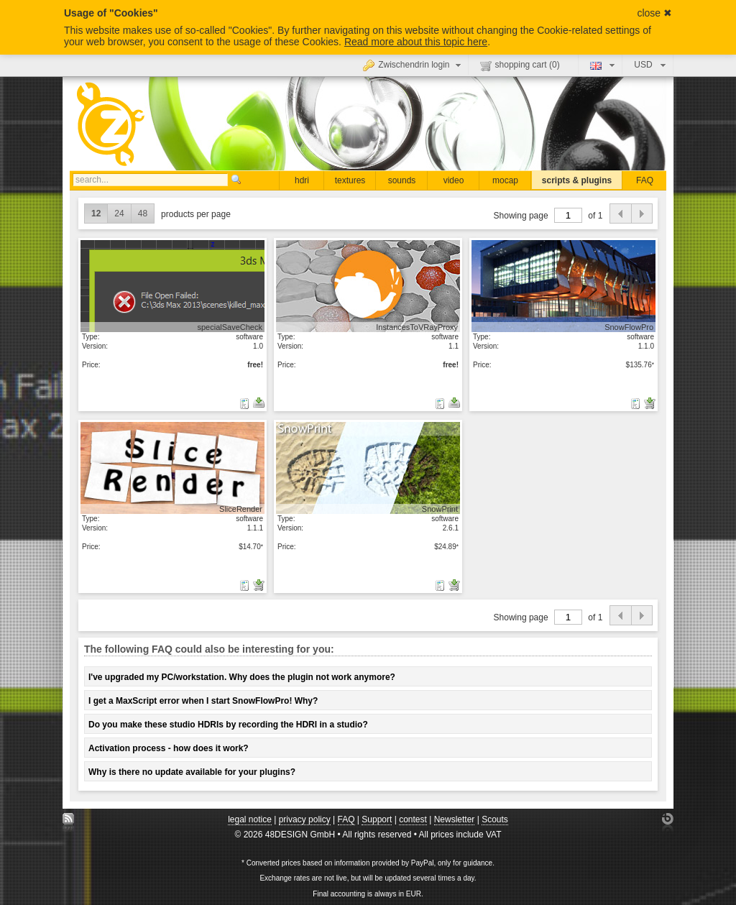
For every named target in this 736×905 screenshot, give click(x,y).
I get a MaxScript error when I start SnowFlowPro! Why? (203, 701)
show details (172, 285)
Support (377, 819)
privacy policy (305, 819)
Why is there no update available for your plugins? (191, 772)
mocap (505, 180)
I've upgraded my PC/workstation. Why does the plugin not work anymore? (241, 677)
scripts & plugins (577, 180)
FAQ (644, 180)
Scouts (495, 819)
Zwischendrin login (413, 64)
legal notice (250, 819)
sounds (402, 180)
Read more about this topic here (415, 41)
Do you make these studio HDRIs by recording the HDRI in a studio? (228, 725)
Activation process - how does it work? (168, 748)
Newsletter (454, 819)
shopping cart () (520, 65)
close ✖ (654, 13)
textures (350, 180)
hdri (302, 180)
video (453, 180)
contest (413, 819)
